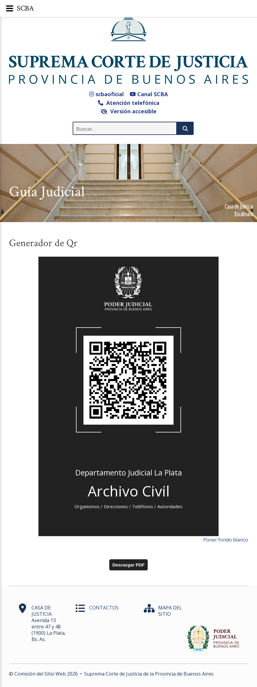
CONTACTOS (104, 607)
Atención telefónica (128, 102)
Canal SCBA (149, 94)
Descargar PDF (128, 564)
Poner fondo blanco (225, 539)
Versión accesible (129, 111)
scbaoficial (106, 94)
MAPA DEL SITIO (170, 610)
